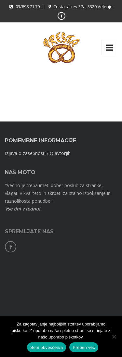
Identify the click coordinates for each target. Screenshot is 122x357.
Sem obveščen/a (46, 347)
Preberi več (84, 347)
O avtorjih (60, 153)
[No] (114, 336)
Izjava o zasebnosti (25, 153)
